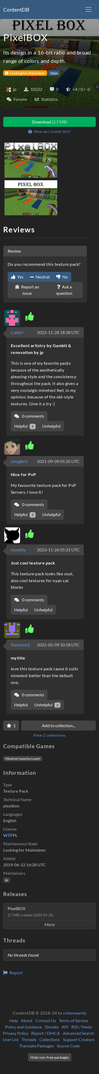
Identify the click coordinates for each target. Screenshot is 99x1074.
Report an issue (27, 290)
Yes (17, 276)
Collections (49, 1039)
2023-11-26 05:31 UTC (58, 549)
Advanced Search (78, 1033)
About (26, 1020)
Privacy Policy (15, 1033)
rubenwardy (75, 1012)
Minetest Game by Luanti (22, 759)
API (65, 1026)
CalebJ (17, 332)
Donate (52, 1026)
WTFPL (10, 835)
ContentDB (16, 9)
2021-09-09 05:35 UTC (58, 461)
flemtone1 (20, 644)
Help (13, 1020)
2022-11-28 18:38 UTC (58, 332)
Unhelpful (51, 425)
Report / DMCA (45, 1033)
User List (11, 1039)
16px (54, 73)
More (50, 924)
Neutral (40, 276)
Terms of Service (73, 1020)
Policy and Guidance (23, 1026)
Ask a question (64, 290)
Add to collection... (58, 725)
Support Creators (79, 1039)
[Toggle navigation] (88, 9)
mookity (18, 549)
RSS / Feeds (81, 1026)
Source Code (68, 1045)
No (62, 276)
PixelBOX (31, 911)
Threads (29, 1039)
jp (6, 880)
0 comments (29, 415)
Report (13, 972)
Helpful (25, 426)
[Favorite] (11, 726)
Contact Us (45, 1020)
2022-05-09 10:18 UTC (58, 644)
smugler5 (19, 461)
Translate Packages (36, 1045)
